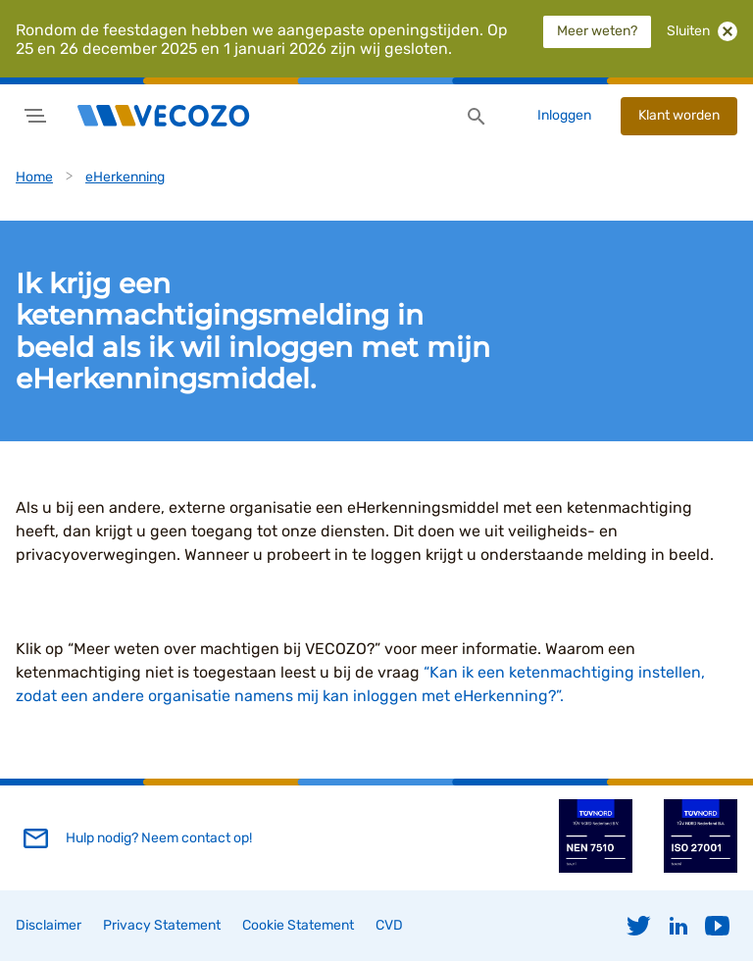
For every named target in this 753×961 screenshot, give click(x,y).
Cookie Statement (298, 925)
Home (34, 177)
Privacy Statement (162, 925)
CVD (389, 925)
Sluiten (702, 31)
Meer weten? (597, 31)
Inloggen (564, 115)
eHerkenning (125, 177)
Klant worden (679, 115)
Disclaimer (48, 925)
